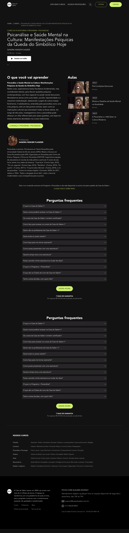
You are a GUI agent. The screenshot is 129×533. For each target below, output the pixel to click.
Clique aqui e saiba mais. (64, 189)
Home (9, 24)
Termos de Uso (36, 513)
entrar (101, 4)
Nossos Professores (77, 4)
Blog (33, 509)
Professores (25, 509)
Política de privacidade (21, 513)
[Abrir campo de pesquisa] (90, 4)
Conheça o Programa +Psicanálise (25, 126)
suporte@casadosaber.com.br (77, 505)
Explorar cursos (57, 4)
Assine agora (64, 290)
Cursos (16, 24)
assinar (116, 4)
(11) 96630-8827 (71, 509)
